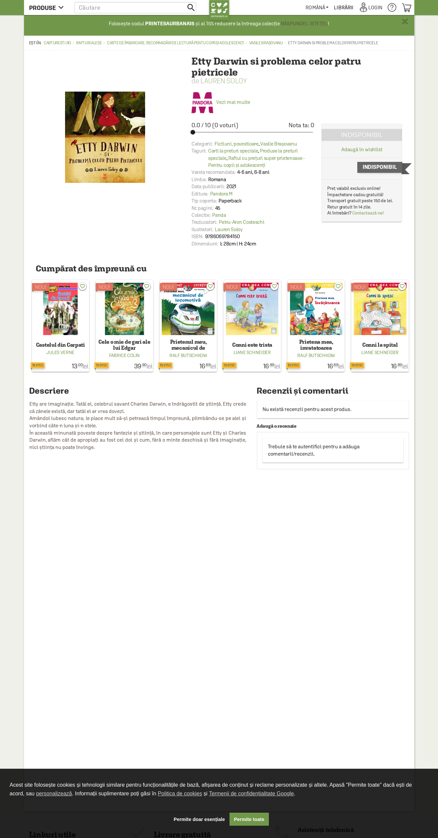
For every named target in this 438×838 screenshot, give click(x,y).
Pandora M (221, 194)
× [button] (405, 21)
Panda (219, 215)
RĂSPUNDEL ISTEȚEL (304, 23)
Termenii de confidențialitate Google (251, 793)
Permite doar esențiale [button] (199, 819)
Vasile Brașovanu (266, 43)
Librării (343, 7)
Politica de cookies (180, 793)
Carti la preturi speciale (233, 151)
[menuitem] (317, 7)
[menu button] (48, 7)
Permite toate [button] (249, 819)
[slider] (253, 132)
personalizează (54, 793)
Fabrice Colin (124, 355)
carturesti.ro (57, 43)
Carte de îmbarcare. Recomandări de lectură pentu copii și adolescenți (175, 43)
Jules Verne (60, 352)
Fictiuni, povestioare (236, 144)
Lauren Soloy (223, 81)
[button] (135, 7)
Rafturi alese (89, 43)
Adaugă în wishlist (361, 149)
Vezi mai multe (220, 102)
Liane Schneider (252, 352)
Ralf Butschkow (188, 355)
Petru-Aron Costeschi (241, 222)
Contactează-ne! (368, 212)
